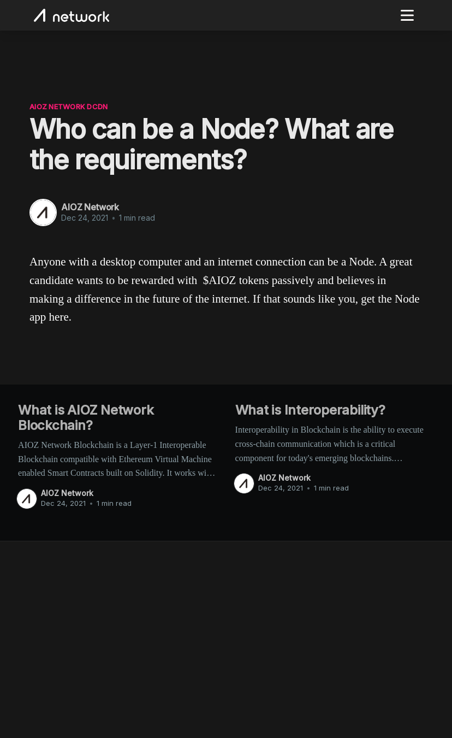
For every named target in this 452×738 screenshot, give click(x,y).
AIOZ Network (90, 207)
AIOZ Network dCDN (68, 106)
